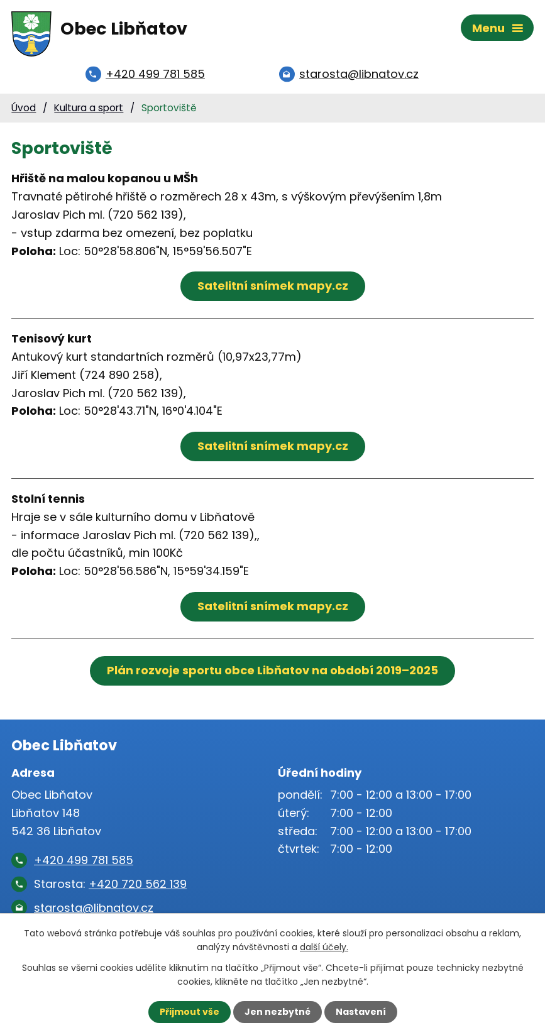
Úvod (23, 107)
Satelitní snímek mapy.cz (272, 285)
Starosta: (110, 884)
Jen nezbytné (278, 1011)
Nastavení (361, 1011)
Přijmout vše (189, 1011)
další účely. (324, 947)
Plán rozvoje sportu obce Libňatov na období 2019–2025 (272, 670)
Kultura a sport (88, 107)
